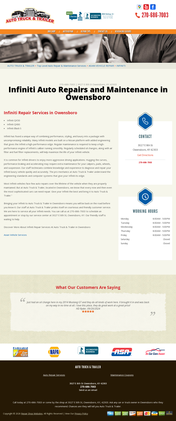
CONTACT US (102, 31)
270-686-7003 (155, 15)
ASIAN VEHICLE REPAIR (101, 65)
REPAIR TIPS (85, 31)
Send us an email (88, 390)
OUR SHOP (51, 31)
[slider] (88, 311)
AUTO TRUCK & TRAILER (20, 65)
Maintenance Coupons (122, 374)
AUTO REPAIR (68, 31)
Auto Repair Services (54, 374)
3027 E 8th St (85, 84)
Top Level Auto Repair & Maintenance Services (61, 65)
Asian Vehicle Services (15, 234)
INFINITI (121, 65)
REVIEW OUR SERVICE (123, 31)
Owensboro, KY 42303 (105, 84)
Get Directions (145, 155)
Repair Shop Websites (32, 413)
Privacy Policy (81, 413)
